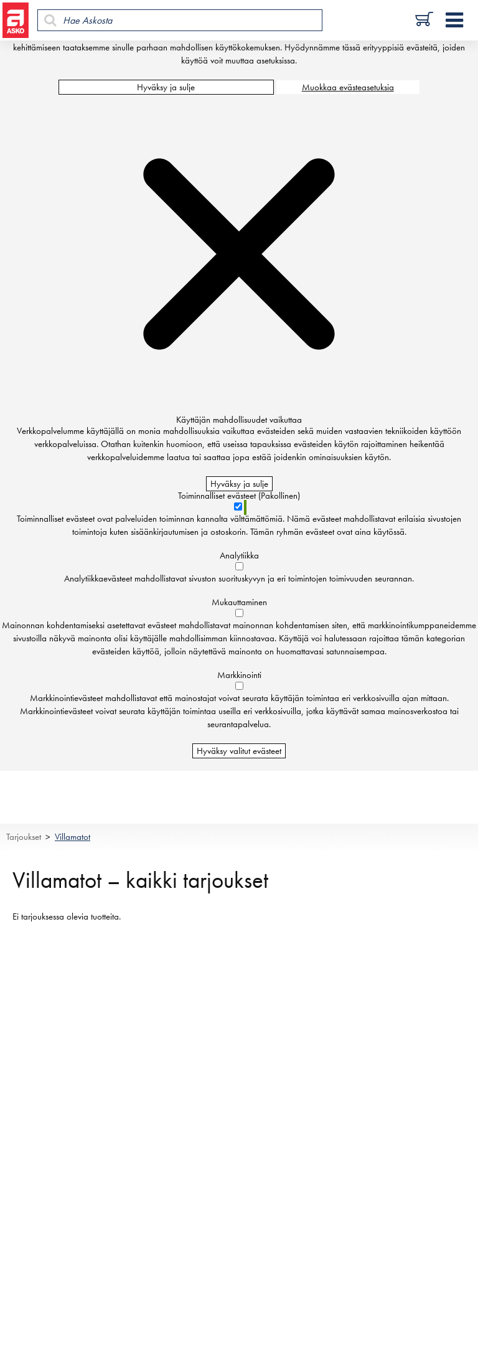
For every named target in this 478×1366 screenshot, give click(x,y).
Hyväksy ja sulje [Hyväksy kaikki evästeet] (166, 87)
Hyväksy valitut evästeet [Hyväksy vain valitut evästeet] (239, 751)
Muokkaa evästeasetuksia (348, 87)
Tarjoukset (23, 837)
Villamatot (72, 837)
